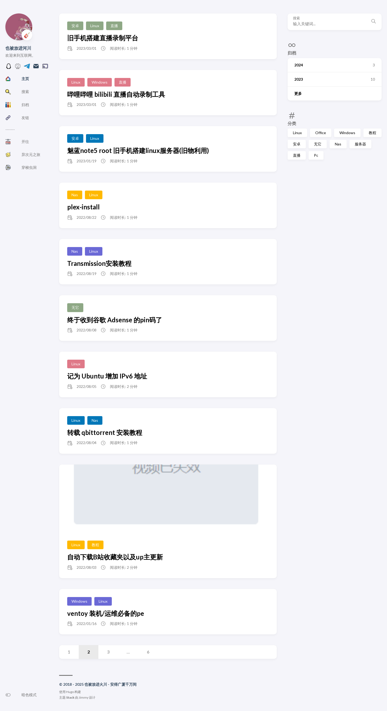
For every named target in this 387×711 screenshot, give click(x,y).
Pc (316, 155)
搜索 (296, 18)
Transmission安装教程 (99, 263)
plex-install (83, 207)
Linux (297, 132)
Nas (338, 144)
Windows (347, 132)
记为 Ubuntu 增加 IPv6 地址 (107, 376)
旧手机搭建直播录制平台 (102, 38)
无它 (317, 144)
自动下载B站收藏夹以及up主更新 (115, 557)
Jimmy (83, 697)
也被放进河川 (18, 48)
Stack (70, 697)
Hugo (70, 692)
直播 (296, 155)
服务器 (360, 144)
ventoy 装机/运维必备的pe (105, 613)
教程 (372, 132)
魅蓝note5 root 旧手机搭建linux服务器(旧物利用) (138, 150)
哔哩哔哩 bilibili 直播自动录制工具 (116, 94)
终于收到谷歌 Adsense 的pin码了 (114, 320)
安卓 (296, 144)
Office (320, 132)
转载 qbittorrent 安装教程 (104, 432)
